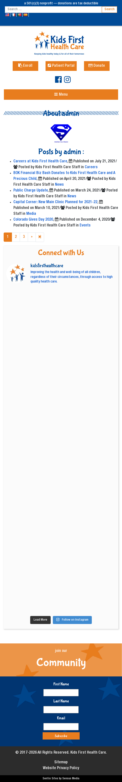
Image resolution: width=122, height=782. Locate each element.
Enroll (25, 66)
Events (85, 226)
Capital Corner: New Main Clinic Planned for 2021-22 (55, 202)
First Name (61, 684)
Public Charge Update (30, 191)
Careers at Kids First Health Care (40, 162)
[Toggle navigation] (61, 94)
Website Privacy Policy (61, 768)
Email (61, 718)
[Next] (40, 237)
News (59, 185)
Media (31, 214)
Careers (91, 167)
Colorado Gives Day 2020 (33, 220)
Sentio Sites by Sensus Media (61, 778)
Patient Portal (61, 66)
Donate (96, 66)
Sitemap (61, 763)
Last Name (61, 701)
